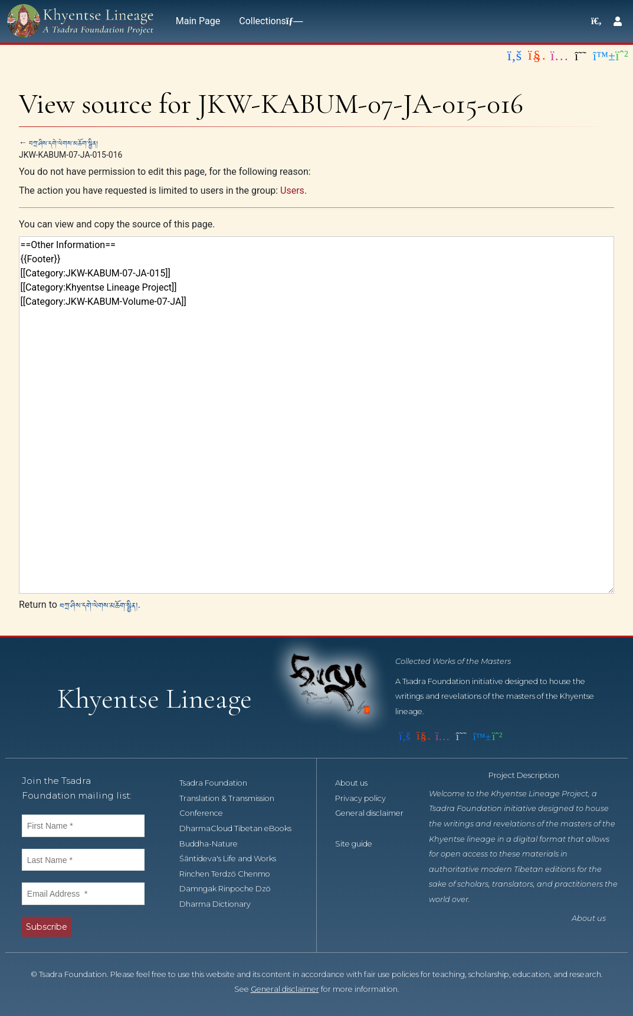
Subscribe (46, 926)
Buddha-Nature (215, 843)
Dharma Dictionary (221, 904)
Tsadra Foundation (219, 783)
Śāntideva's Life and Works (234, 858)
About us (358, 783)
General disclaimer (285, 989)
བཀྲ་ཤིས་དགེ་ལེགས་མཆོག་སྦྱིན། (63, 142)
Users (292, 190)
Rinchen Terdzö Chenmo (231, 874)
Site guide (360, 843)
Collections (268, 21)
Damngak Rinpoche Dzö (231, 888)
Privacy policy (367, 798)
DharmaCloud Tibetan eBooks (241, 828)
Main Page (198, 21)
